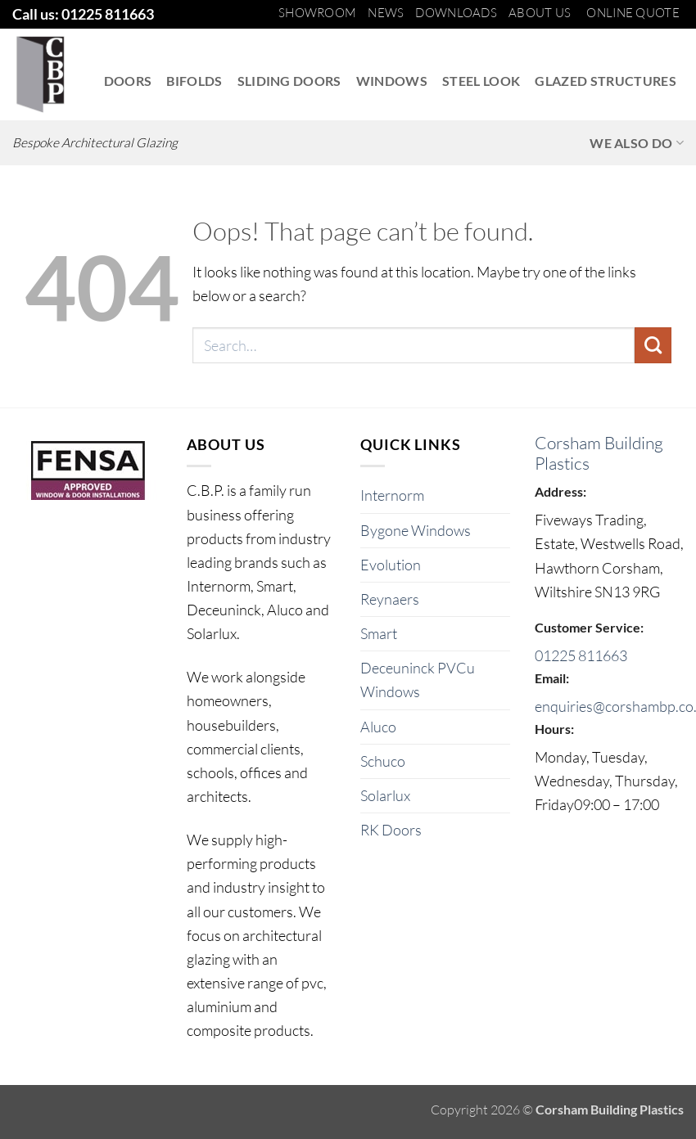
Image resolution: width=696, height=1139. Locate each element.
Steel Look (481, 80)
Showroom (317, 12)
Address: (560, 491)
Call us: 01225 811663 (83, 14)
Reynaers (389, 599)
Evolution (390, 565)
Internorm (392, 495)
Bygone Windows (415, 530)
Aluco (378, 727)
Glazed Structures (605, 80)
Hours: (554, 728)
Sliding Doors (289, 80)
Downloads (456, 12)
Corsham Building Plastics (599, 453)
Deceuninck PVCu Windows (417, 679)
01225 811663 (581, 655)
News (386, 12)
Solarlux (385, 795)
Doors (128, 80)
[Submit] (653, 345)
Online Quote (633, 12)
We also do (637, 143)
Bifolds (194, 80)
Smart (378, 633)
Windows (391, 80)
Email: (552, 678)
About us (539, 12)
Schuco (382, 761)
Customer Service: (589, 627)
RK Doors (391, 830)
